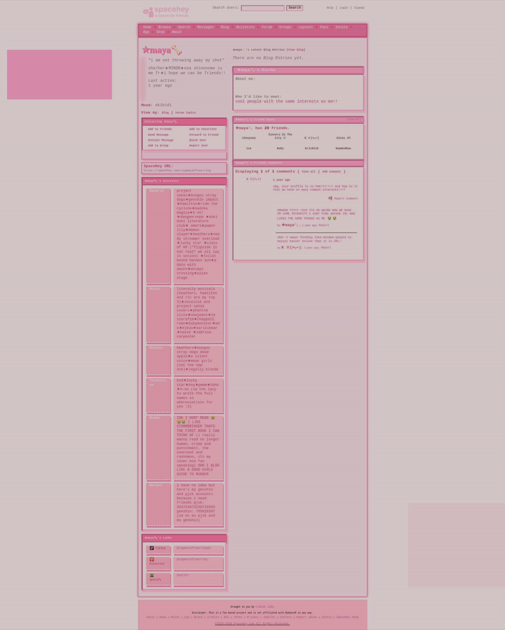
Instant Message (159, 141)
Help (330, 8)
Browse (165, 27)
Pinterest (157, 562)
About (177, 32)
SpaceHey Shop (347, 617)
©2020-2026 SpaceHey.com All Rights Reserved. (252, 623)
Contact (286, 617)
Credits (213, 617)
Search (300, 8)
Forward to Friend (202, 135)
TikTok (158, 548)
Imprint (269, 617)
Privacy (253, 617)
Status (327, 617)
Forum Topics (186, 113)
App (146, 32)
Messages (205, 27)
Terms (238, 617)
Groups (285, 27)
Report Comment (343, 198)
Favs (324, 27)
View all (309, 171)
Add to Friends (158, 130)
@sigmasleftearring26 (194, 548)
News (162, 617)
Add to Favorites (201, 130)
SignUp (359, 8)
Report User (197, 146)
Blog (225, 27)
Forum (267, 27)
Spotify (183, 575)
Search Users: (220, 8)
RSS (226, 617)
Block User (196, 141)
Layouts (306, 27)
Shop (161, 32)
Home (147, 27)
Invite (341, 27)
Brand (198, 617)
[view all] (354, 119)
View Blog (295, 50)
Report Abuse (307, 617)
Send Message (157, 135)
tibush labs (265, 606)
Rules (175, 617)
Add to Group (157, 146)
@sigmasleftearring (192, 560)
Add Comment (331, 171)
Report (324, 225)
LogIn (344, 8)
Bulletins (245, 27)
